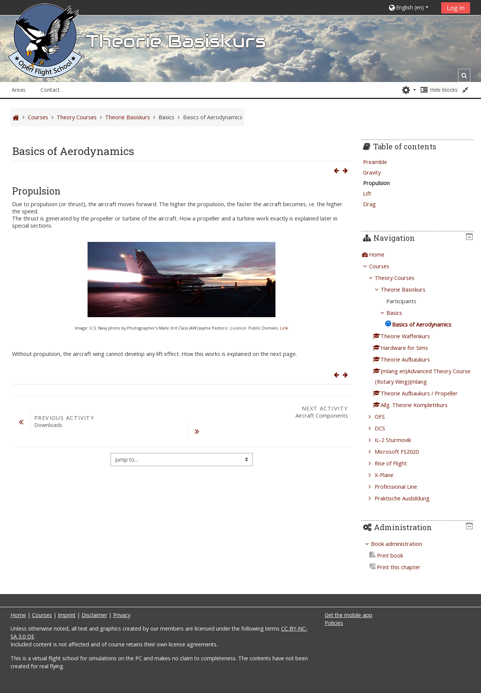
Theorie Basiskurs (408, 289)
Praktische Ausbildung (407, 498)
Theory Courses (400, 277)
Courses (385, 266)
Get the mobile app (348, 615)
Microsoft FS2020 (402, 451)
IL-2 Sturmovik (398, 440)
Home (382, 254)
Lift (373, 193)
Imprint (67, 615)
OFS (385, 416)
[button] (412, 7)
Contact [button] (50, 89)
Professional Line (401, 486)
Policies (334, 622)
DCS (385, 428)
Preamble (381, 162)
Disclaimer (94, 615)
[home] (45, 48)
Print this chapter (400, 567)
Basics (166, 117)
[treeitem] (420, 254)
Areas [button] (19, 89)
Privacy (121, 615)
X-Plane (389, 475)
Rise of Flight (396, 463)
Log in (455, 8)
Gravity (377, 172)
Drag (375, 204)
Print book (392, 555)
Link (284, 328)
